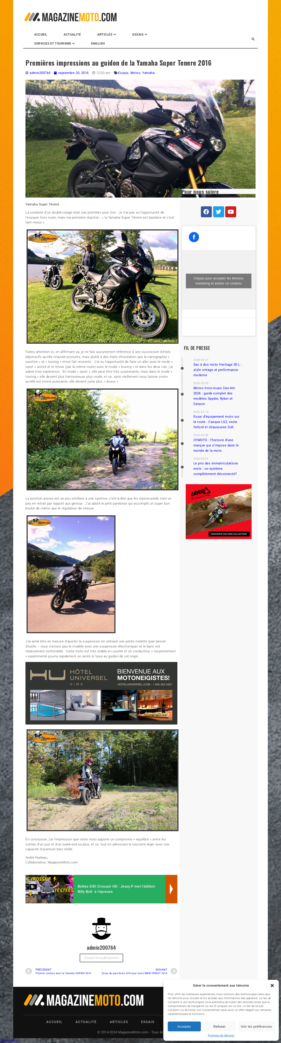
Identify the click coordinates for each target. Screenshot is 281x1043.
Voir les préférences (256, 1026)
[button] (272, 985)
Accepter (184, 1026)
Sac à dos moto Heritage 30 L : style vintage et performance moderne (217, 370)
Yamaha (148, 73)
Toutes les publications (101, 958)
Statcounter (9, 1041)
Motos (135, 73)
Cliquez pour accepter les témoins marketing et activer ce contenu (218, 281)
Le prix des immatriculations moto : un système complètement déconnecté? (215, 468)
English (98, 43)
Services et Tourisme (52, 43)
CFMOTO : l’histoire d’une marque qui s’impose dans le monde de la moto (216, 445)
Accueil (40, 34)
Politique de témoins (221, 1035)
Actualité (72, 34)
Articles (104, 34)
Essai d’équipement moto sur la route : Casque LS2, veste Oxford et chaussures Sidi (216, 422)
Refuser (219, 1026)
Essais (138, 34)
